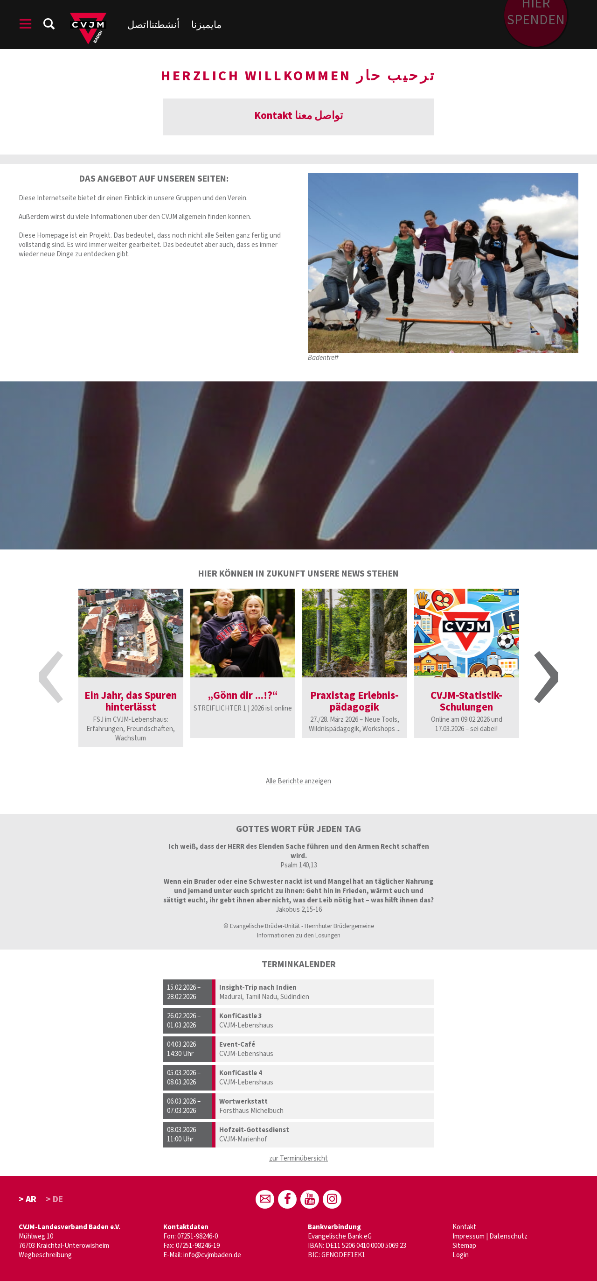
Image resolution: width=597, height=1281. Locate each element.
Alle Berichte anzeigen (298, 781)
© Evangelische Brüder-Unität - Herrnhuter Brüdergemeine (298, 926)
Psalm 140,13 (298, 865)
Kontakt (464, 1227)
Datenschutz (508, 1236)
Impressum (468, 1236)
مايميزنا (206, 25)
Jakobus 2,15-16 (299, 910)
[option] (130, 668)
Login (460, 1255)
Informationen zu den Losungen (298, 935)
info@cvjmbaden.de (212, 1255)
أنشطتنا (164, 25)
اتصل (138, 25)
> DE (54, 1199)
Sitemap (464, 1246)
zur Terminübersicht (298, 1158)
